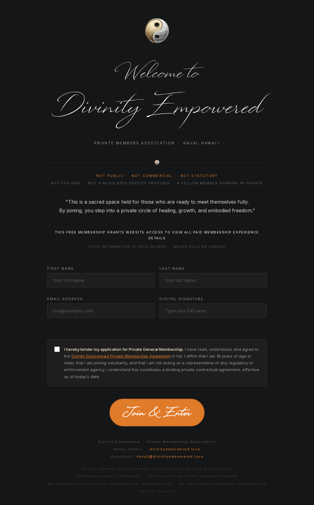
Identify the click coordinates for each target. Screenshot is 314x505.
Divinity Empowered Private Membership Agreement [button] (120, 356)
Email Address (65, 299)
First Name (60, 268)
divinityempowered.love (175, 449)
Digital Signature (181, 299)
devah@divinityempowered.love (169, 456)
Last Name (172, 268)
